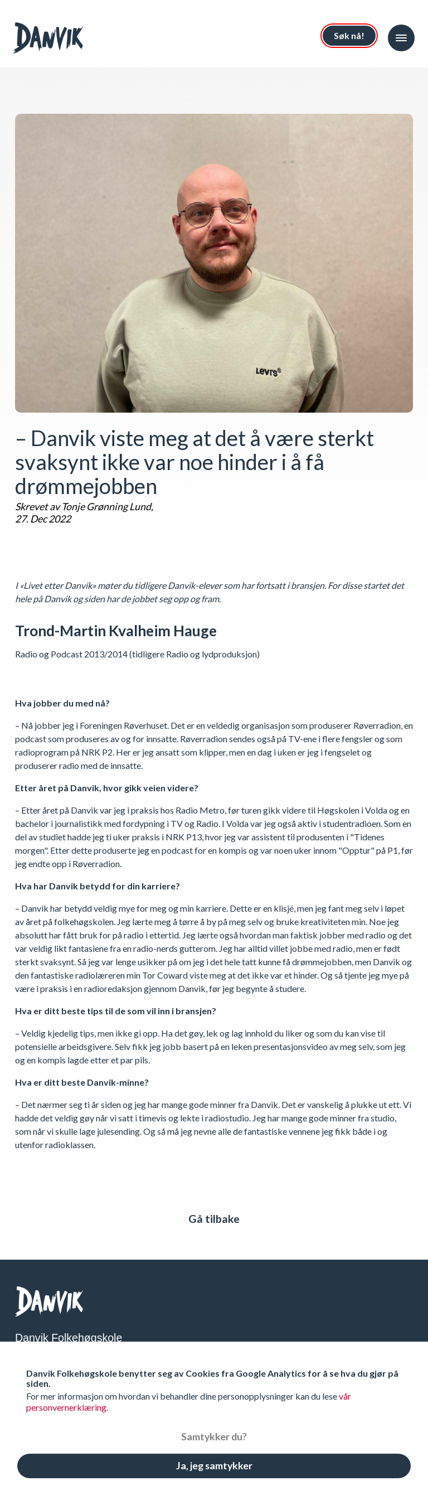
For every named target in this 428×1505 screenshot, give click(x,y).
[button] (401, 38)
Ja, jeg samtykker (214, 1465)
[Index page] (51, 38)
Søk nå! (349, 35)
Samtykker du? (214, 1436)
